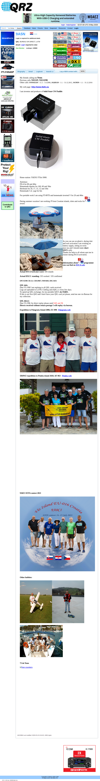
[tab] (21, 71)
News (34, 28)
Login (76, 28)
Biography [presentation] (21, 71)
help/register (71, 25)
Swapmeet (53, 28)
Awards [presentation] (49, 71)
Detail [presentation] (31, 71)
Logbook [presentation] (39, 71)
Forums (40, 28)
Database (27, 28)
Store (46, 28)
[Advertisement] (40, 759)
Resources (62, 28)
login (63, 25)
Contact (70, 28)
